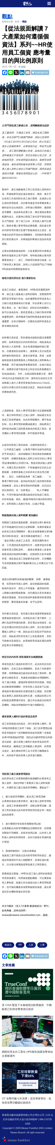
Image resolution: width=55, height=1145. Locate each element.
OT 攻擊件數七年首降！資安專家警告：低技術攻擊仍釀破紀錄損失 (26, 1100)
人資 (30, 945)
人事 (42, 945)
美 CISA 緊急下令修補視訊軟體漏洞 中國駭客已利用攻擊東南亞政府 (27, 1007)
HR (20, 944)
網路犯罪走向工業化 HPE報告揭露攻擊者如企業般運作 (27, 1053)
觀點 (24, 21)
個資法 (8, 945)
